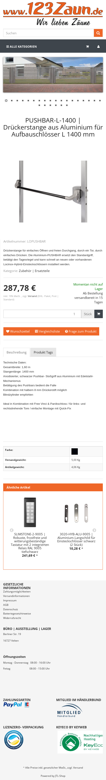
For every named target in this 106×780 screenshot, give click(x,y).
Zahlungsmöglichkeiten (17, 591)
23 (61, 105)
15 (83, 101)
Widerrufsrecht (12, 618)
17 (94, 101)
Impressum (10, 600)
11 (61, 101)
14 (77, 101)
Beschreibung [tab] (16, 352)
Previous (12, 530)
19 (39, 105)
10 (55, 101)
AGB (5, 605)
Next (94, 530)
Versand (33, 296)
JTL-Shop (60, 776)
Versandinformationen (16, 596)
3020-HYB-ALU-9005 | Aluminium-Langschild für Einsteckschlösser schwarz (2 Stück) (76, 539)
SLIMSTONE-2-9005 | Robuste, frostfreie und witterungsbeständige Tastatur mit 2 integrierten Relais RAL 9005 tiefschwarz (30, 543)
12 (66, 101)
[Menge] (42, 314)
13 (72, 101)
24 (66, 105)
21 (50, 105)
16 (88, 101)
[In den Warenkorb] (98, 314)
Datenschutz (10, 609)
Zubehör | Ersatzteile (34, 271)
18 (100, 101)
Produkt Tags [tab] (43, 352)
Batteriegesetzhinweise (17, 613)
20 (44, 105)
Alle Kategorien (21, 46)
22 (55, 105)
